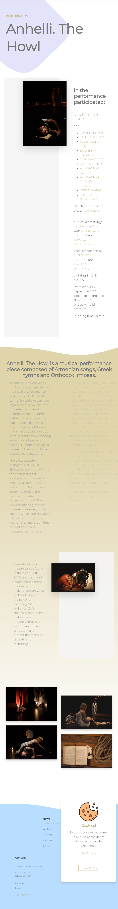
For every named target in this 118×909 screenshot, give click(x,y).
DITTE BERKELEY (92, 137)
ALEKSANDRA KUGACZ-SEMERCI (89, 182)
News (46, 818)
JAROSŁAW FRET (92, 159)
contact (20, 857)
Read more (88, 852)
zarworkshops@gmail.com (29, 866)
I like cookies (88, 867)
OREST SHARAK (91, 190)
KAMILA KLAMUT (92, 164)
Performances (50, 823)
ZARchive (48, 840)
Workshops (49, 829)
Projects (47, 834)
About (46, 846)
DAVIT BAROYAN (91, 133)
